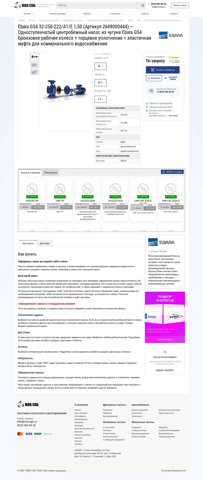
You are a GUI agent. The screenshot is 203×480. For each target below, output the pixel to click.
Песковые (107, 430)
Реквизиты (78, 422)
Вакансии (78, 432)
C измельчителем (139, 430)
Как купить (28, 243)
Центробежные (140, 405)
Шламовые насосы (114, 422)
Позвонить (154, 78)
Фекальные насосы (143, 422)
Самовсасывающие (167, 437)
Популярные (50, 172)
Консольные (137, 413)
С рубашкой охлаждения (169, 430)
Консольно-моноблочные (169, 410)
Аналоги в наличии (30, 173)
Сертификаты (80, 416)
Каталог (77, 410)
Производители (80, 419)
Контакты (174, 14)
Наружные (107, 413)
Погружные (108, 410)
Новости (145, 14)
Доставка (44, 243)
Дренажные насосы (114, 405)
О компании (81, 405)
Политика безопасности (84, 429)
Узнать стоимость (163, 70)
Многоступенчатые (139, 410)
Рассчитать (173, 116)
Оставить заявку (171, 78)
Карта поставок (80, 413)
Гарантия (87, 14)
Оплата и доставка (58, 14)
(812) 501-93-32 (158, 4)
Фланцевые (136, 416)
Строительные (109, 433)
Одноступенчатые (166, 413)
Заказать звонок (180, 5)
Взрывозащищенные (140, 433)
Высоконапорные (110, 416)
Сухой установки (139, 437)
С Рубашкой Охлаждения (113, 440)
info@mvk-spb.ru (158, 7)
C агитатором (108, 427)
